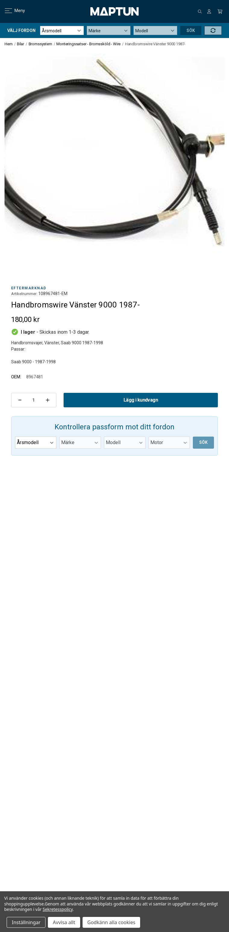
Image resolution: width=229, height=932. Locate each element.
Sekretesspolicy (58, 909)
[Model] (155, 30)
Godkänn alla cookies (111, 922)
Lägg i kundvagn (141, 400)
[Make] (108, 30)
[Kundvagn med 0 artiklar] (220, 11)
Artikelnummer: (24, 293)
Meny (11, 10)
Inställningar (26, 922)
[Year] (62, 30)
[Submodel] (169, 443)
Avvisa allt (64, 922)
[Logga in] (209, 11)
